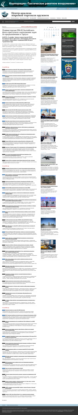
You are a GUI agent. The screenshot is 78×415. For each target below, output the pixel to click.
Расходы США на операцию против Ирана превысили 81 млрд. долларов (20, 160)
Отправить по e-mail (19, 62)
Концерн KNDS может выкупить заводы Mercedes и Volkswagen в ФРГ (19, 141)
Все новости (4, 400)
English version (74, 8)
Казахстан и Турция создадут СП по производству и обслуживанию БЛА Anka (21, 147)
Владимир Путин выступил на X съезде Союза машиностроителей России (20, 168)
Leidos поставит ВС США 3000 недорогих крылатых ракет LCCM (18, 109)
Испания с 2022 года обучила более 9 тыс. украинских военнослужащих (19, 394)
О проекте (3, 8)
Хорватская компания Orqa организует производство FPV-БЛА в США (19, 181)
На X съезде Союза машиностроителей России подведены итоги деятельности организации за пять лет (18, 155)
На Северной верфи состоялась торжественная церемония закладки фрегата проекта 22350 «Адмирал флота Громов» (20, 200)
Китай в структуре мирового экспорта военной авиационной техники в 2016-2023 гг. (68, 51)
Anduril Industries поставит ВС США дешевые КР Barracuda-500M (18, 69)
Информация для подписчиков (29, 21)
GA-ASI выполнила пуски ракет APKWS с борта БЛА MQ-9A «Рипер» (19, 219)
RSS (69, 8)
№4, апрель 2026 (69, 78)
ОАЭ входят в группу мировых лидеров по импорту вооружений (68, 46)
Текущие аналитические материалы (68, 30)
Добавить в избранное (62, 8)
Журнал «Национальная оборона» (11, 8)
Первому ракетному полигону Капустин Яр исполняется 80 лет (17, 281)
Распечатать (13, 62)
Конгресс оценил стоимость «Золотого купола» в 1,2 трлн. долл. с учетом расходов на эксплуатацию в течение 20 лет (20, 382)
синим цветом (16, 21)
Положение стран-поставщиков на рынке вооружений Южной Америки (68, 40)
